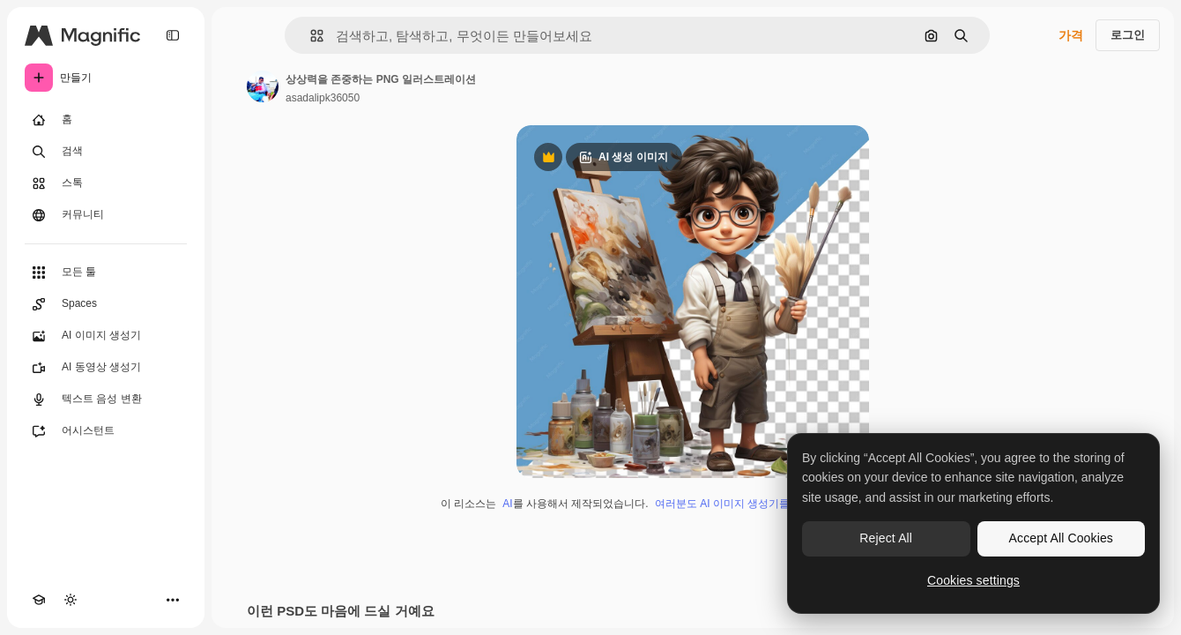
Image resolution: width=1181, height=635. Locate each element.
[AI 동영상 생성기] (106, 368)
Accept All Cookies (1061, 538)
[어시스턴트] (106, 431)
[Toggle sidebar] (173, 35)
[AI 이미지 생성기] (106, 336)
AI (507, 503)
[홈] (106, 120)
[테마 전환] (70, 600)
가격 (1070, 35)
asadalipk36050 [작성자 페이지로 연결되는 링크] (323, 98)
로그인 (1127, 34)
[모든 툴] (106, 272)
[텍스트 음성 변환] (106, 399)
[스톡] (106, 183)
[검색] (106, 152)
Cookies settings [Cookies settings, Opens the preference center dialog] (973, 580)
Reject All (885, 538)
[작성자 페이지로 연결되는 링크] (263, 86)
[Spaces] (106, 304)
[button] (310, 35)
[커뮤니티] (106, 215)
